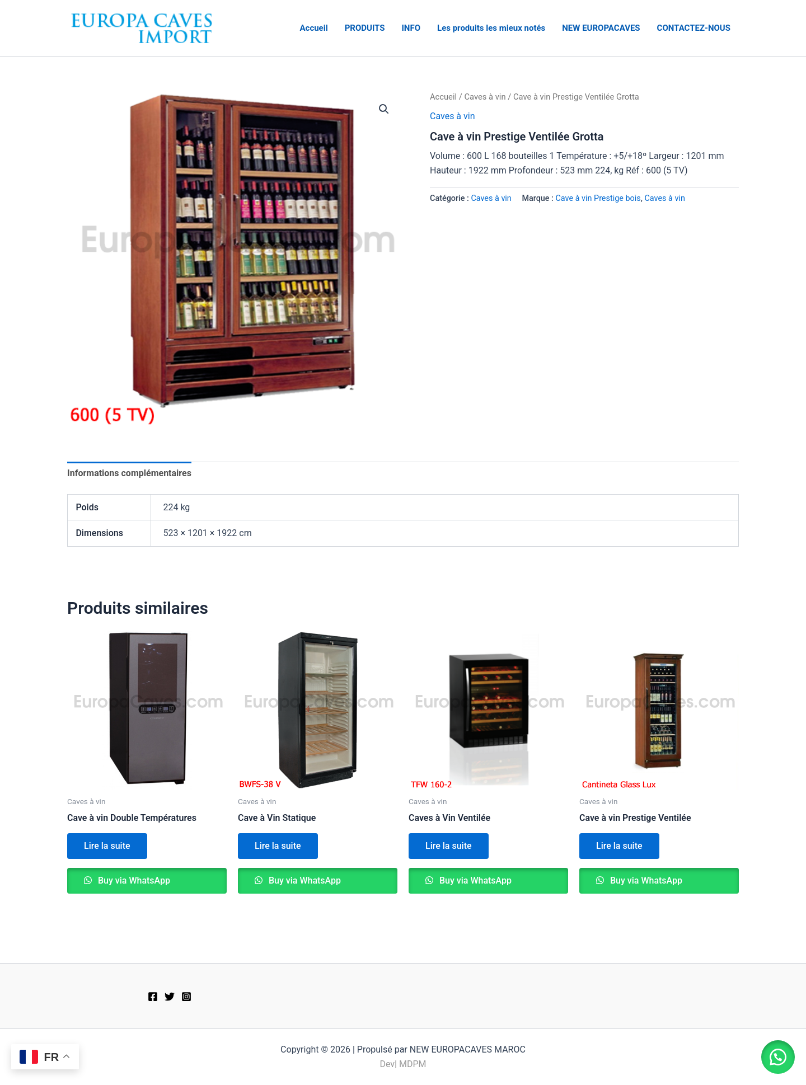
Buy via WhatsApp (133, 880)
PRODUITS (365, 28)
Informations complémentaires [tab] (129, 473)
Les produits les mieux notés (491, 28)
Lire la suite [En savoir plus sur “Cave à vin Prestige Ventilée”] (619, 845)
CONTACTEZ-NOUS (693, 28)
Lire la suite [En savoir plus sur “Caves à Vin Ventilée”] (448, 845)
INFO (410, 28)
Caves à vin (484, 97)
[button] (384, 109)
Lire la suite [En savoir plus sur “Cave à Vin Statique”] (278, 845)
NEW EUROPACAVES (601, 28)
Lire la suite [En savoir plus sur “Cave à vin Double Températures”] (107, 845)
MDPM (413, 1064)
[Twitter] (170, 997)
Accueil (313, 28)
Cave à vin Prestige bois (598, 198)
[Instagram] (186, 997)
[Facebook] (153, 997)
